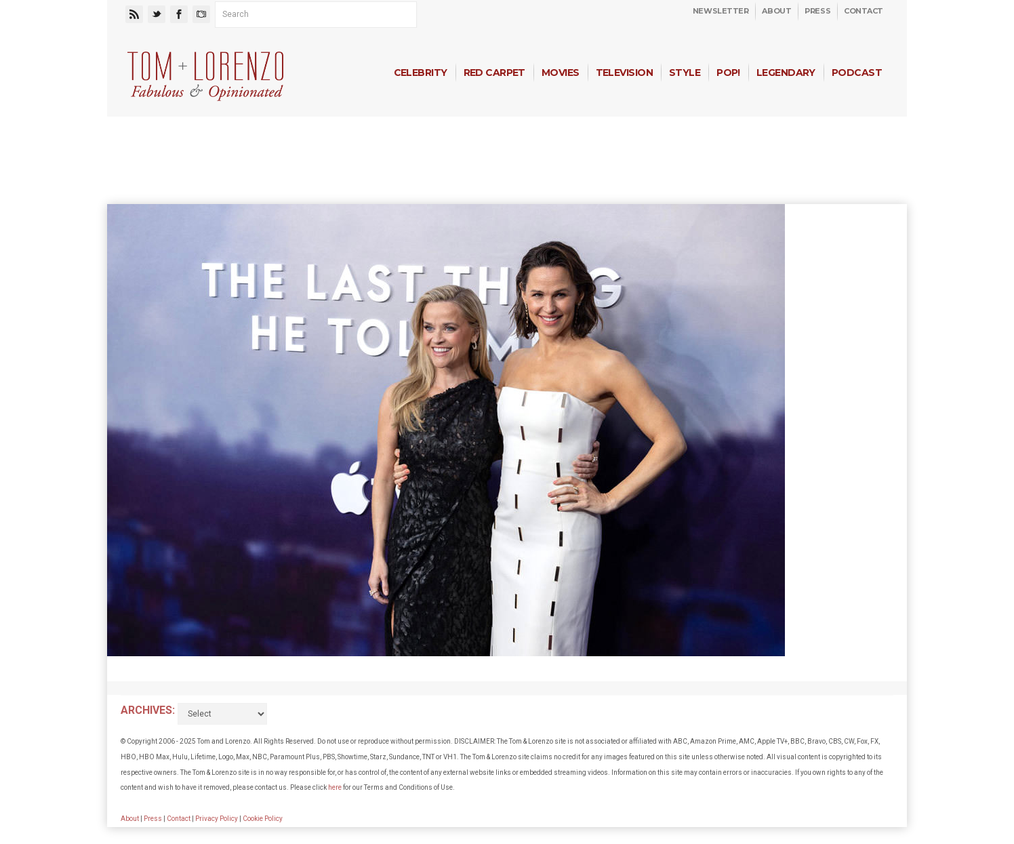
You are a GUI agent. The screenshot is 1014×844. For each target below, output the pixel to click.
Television (624, 72)
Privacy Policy (216, 818)
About (776, 11)
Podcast (857, 72)
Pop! (728, 72)
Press (817, 11)
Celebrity (420, 72)
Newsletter (721, 11)
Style (684, 72)
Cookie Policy (263, 818)
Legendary (785, 72)
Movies (561, 72)
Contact (863, 11)
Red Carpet (494, 72)
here (335, 787)
